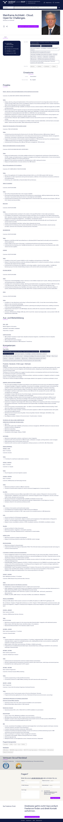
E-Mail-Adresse (25, 785)
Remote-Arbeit (25, 79)
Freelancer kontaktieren (28, 26)
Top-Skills (26, 41)
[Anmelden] (56, 2)
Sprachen (26, 66)
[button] (8, 7)
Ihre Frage (24, 789)
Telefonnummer (46, 780)
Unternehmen (45, 785)
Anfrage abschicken (55, 797)
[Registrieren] (48, 2)
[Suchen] (59, 7)
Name (23, 780)
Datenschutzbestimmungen (50, 792)
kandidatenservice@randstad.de (34, 1)
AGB (34, 820)
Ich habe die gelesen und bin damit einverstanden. (50, 792)
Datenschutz (39, 820)
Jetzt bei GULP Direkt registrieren (32, 816)
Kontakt (23, 820)
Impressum (28, 820)
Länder (26, 76)
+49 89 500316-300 (37, 778)
